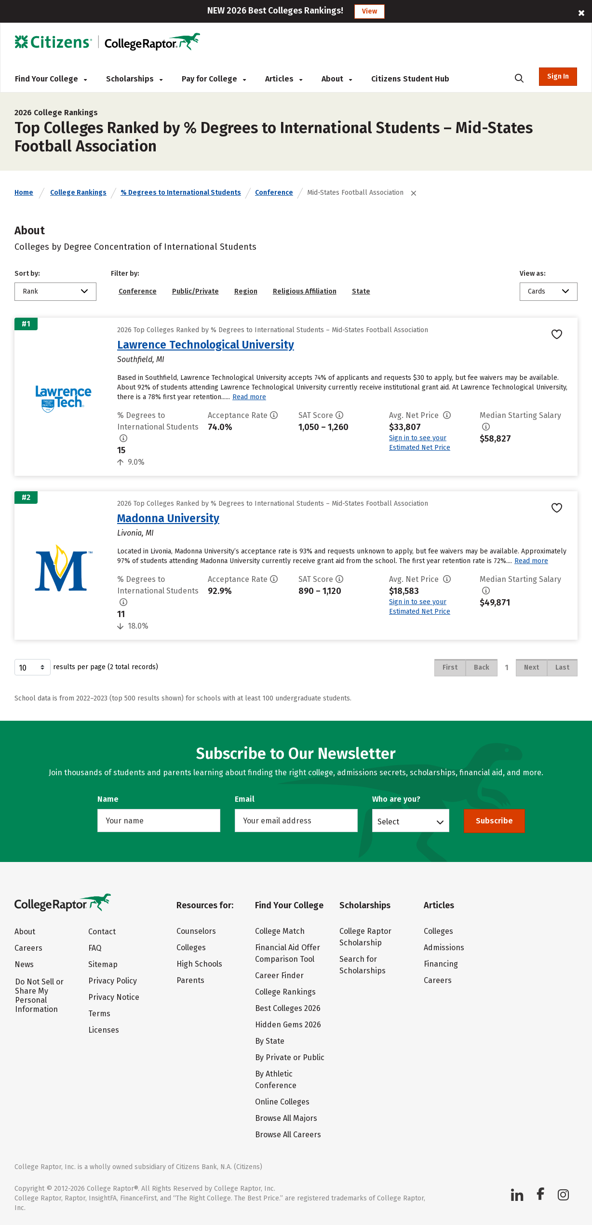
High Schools (199, 964)
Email (245, 799)
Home (23, 192)
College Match (280, 931)
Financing (441, 964)
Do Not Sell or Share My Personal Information (39, 995)
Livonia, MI (135, 533)
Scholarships (134, 78)
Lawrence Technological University (205, 344)
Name (108, 799)
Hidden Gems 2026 (288, 1024)
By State (269, 1041)
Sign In (558, 76)
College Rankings (78, 192)
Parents (190, 980)
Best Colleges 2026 (288, 1008)
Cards (536, 291)
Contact (102, 931)
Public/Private (195, 291)
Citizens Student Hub (410, 78)
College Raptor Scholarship (365, 937)
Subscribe (494, 820)
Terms (99, 1013)
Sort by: (27, 273)
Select (388, 821)
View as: (533, 273)
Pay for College (214, 78)
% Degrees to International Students (181, 192)
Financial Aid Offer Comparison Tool (287, 953)
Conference (274, 192)
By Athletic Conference (275, 1079)
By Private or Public (289, 1057)
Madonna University (168, 518)
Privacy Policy (112, 980)
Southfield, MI (140, 359)
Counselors (196, 931)
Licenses (103, 1030)
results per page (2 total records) (86, 667)
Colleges (191, 947)
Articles (283, 78)
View (369, 11)
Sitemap (103, 964)
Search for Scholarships (362, 965)
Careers (28, 948)
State (361, 291)
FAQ (94, 948)
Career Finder (279, 975)
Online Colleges (282, 1101)
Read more (249, 397)
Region (245, 291)
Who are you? (396, 799)
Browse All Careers (288, 1134)
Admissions (444, 947)
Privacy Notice (113, 997)
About (337, 78)
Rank (30, 291)
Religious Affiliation (304, 291)
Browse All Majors (286, 1118)
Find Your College (51, 78)
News (24, 964)
